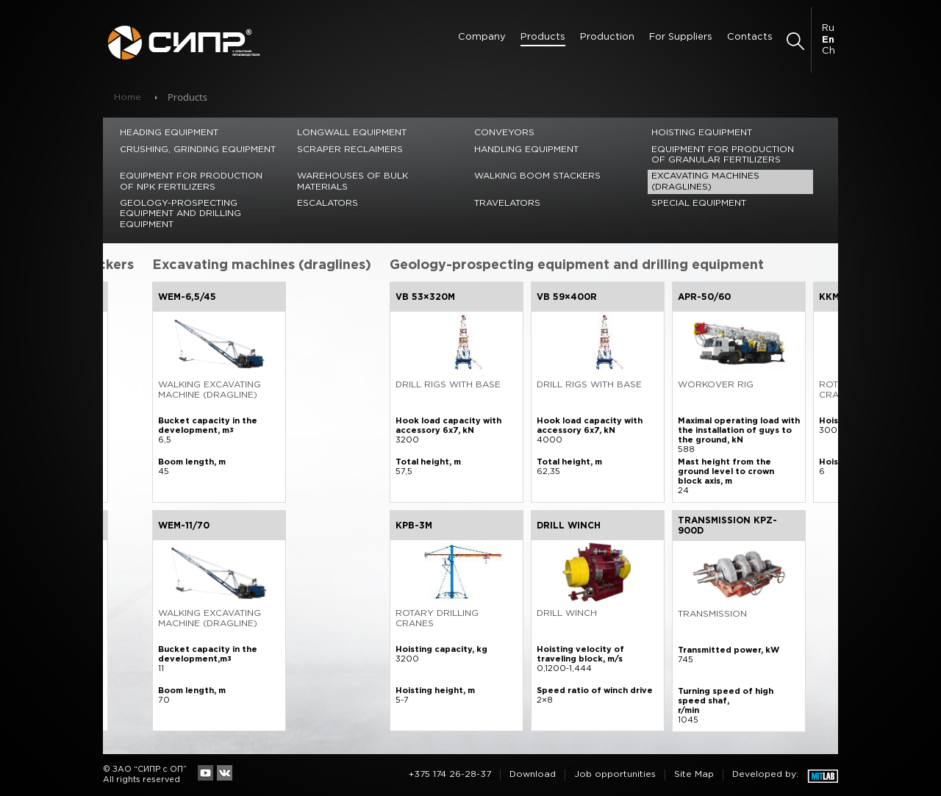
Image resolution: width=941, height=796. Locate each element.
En (828, 40)
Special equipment (698, 203)
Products (542, 37)
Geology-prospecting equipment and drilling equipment (180, 214)
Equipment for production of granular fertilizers (722, 155)
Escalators (327, 203)
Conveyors (504, 133)
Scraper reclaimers (350, 150)
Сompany (482, 37)
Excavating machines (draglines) (705, 181)
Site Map (694, 774)
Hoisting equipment (701, 133)
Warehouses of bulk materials (352, 181)
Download (532, 774)
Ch (828, 51)
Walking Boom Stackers (537, 176)
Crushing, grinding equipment (198, 150)
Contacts (750, 37)
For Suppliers (680, 37)
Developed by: (765, 774)
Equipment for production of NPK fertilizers (191, 181)
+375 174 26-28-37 (450, 774)
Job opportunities (615, 774)
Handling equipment (526, 150)
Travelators (507, 203)
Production (607, 37)
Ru (828, 28)
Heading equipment (169, 133)
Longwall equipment (352, 133)
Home (127, 97)
